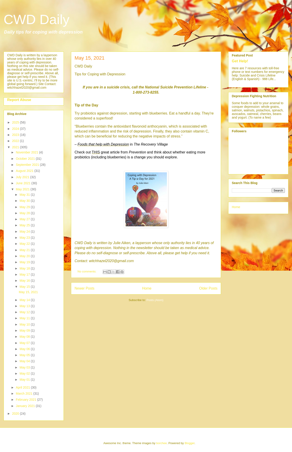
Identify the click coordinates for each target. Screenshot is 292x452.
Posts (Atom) (154, 300)
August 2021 (25, 171)
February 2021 (26, 399)
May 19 (25, 262)
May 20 (25, 256)
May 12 (25, 312)
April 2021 (23, 387)
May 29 (25, 207)
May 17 (25, 274)
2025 (16, 122)
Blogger (190, 443)
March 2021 (24, 393)
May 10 (25, 324)
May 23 (25, 237)
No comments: (87, 271)
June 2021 (23, 183)
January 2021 (26, 406)
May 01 (25, 379)
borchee (161, 443)
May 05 (25, 355)
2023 (16, 135)
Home (147, 288)
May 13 (25, 306)
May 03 (25, 367)
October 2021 (26, 158)
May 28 (25, 213)
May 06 (25, 349)
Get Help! (240, 61)
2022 (16, 141)
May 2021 (23, 189)
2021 (16, 147)
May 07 (25, 343)
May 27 (25, 219)
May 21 (25, 250)
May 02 (25, 373)
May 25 (25, 225)
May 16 (25, 280)
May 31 (25, 194)
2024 (16, 128)
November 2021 (27, 152)
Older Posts (208, 288)
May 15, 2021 (89, 58)
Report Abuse (19, 100)
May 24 (25, 231)
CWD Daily (36, 19)
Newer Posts (84, 288)
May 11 (25, 318)
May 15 (25, 286)
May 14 (25, 300)
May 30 (25, 200)
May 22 (25, 243)
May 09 (25, 330)
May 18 (25, 268)
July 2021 (23, 177)
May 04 (25, 361)
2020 (16, 413)
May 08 (25, 336)
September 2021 (28, 164)
